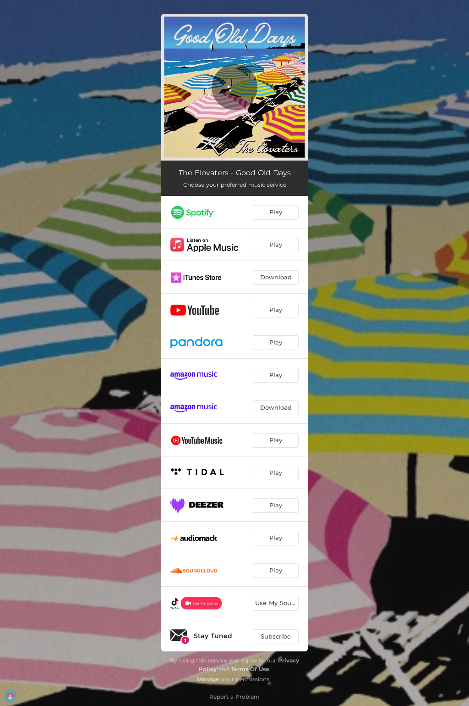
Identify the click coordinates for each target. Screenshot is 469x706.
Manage (208, 679)
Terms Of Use (250, 669)
